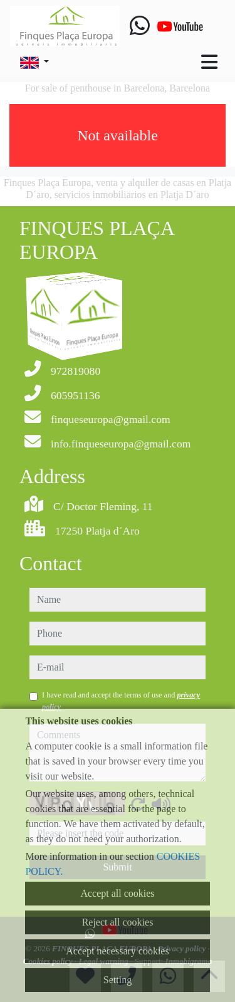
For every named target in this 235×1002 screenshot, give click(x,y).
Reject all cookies (118, 922)
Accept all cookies (117, 893)
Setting (117, 979)
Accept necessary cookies (117, 951)
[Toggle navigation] (209, 62)
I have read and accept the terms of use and (121, 701)
